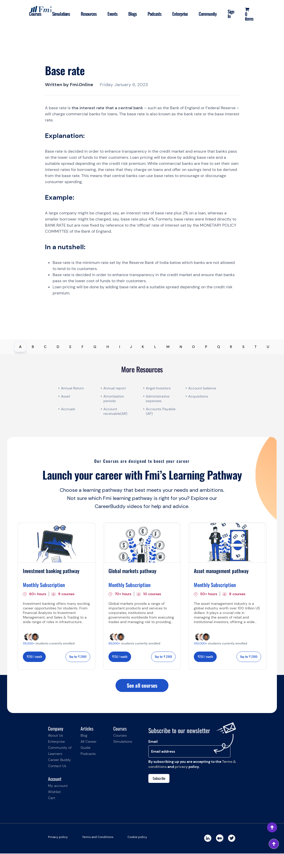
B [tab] (33, 346)
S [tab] (243, 346)
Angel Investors (158, 388)
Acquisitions (198, 396)
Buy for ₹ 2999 (77, 657)
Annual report (114, 388)
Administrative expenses (157, 398)
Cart (51, 798)
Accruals (68, 409)
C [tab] (45, 346)
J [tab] (131, 346)
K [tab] (143, 346)
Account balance (202, 388)
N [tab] (181, 346)
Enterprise (179, 13)
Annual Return (72, 388)
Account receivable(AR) (115, 411)
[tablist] (142, 346)
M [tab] (167, 346)
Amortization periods (113, 398)
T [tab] (256, 346)
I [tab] (119, 346)
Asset (65, 396)
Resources (87, 13)
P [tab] (206, 346)
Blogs (131, 13)
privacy (181, 767)
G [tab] (94, 346)
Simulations (59, 13)
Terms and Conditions (97, 837)
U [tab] (268, 346)
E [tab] (70, 346)
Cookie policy (137, 837)
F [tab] (83, 346)
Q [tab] (218, 346)
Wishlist (54, 792)
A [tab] (20, 346)
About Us (55, 736)
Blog (84, 736)
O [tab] (193, 346)
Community (207, 13)
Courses (32, 13)
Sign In (230, 13)
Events (111, 13)
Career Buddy (59, 760)
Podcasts (153, 13)
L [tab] (155, 346)
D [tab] (58, 346)
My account (58, 786)
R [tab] (231, 346)
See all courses (142, 686)
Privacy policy (58, 837)
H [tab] (107, 346)
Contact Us (57, 766)
